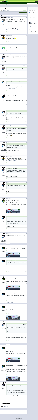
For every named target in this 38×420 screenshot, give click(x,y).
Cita (8, 31)
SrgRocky (3, 94)
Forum (1, 4)
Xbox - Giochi (8, 10)
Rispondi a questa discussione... (7, 406)
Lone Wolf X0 (4, 370)
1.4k (3, 60)
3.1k (3, 40)
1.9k (3, 99)
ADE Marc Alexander (3, 55)
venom (35, 14)
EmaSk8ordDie (3, 35)
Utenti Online (9, 4)
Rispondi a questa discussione (23, 12)
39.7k (3, 203)
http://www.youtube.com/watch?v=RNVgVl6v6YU (11, 28)
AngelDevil (3, 198)
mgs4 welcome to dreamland (3, 17)
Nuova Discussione (16, 12)
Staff (6, 4)
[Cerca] (30, 3)
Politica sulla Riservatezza (19, 418)
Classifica (13, 4)
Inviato (8, 17)
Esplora (1, 3)
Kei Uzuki (4, 298)
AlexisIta (4, 85)
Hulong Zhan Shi (3, 382)
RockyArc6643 (3, 132)
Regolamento (4, 4)
